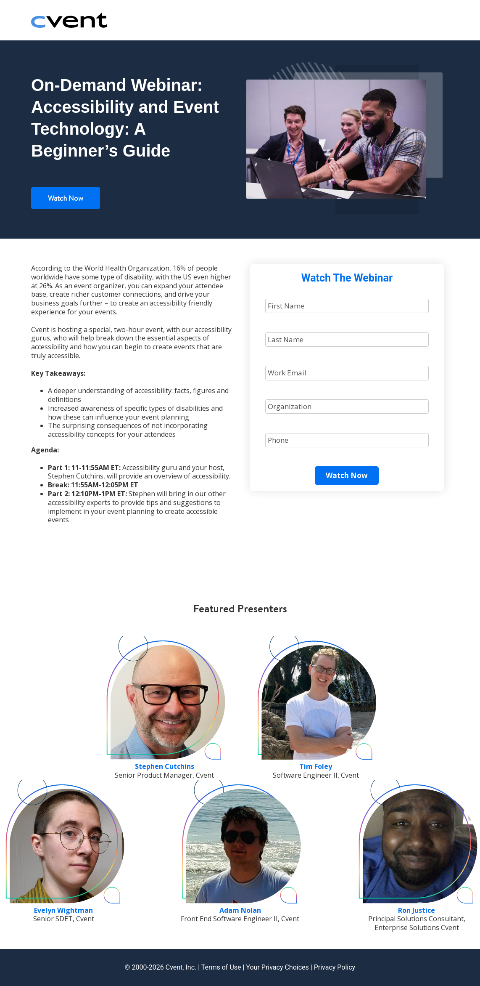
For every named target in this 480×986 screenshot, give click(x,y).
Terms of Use (221, 967)
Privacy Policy (335, 967)
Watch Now (65, 198)
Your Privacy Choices (277, 967)
